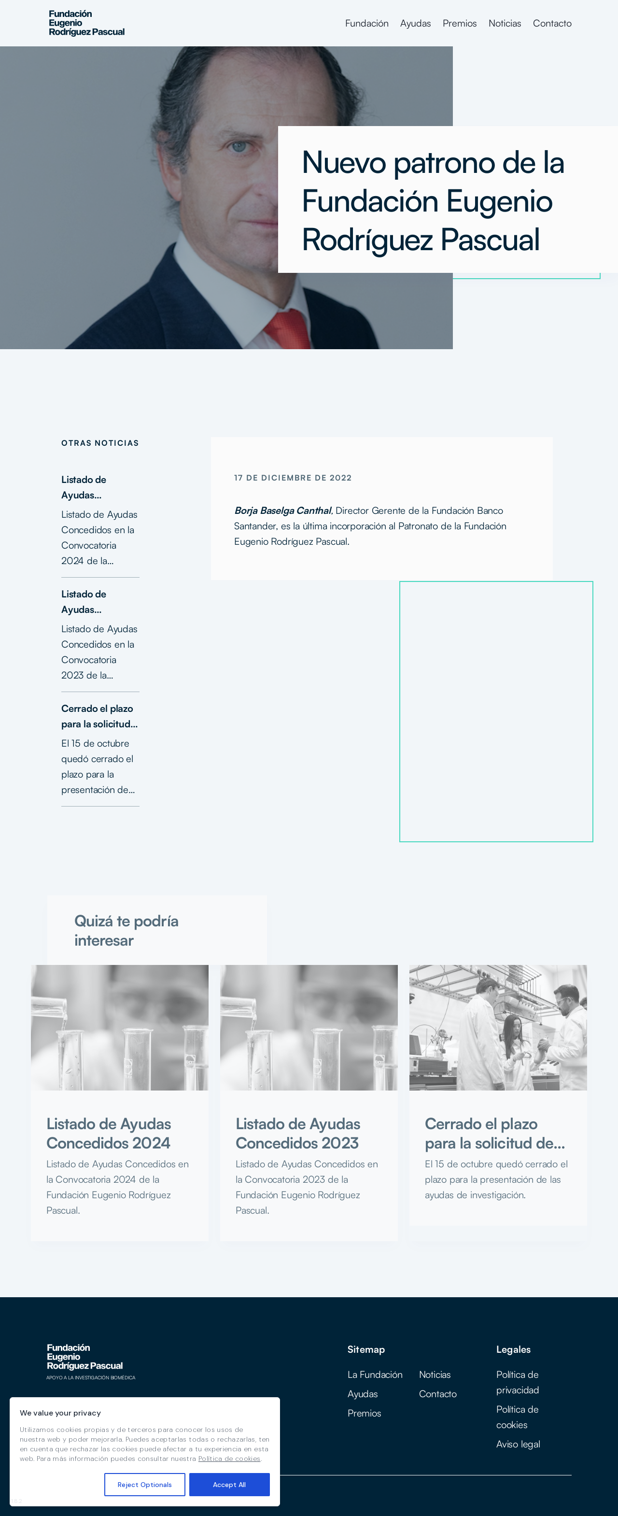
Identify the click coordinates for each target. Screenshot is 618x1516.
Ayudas (415, 23)
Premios (460, 23)
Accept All (229, 1484)
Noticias (505, 23)
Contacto (552, 23)
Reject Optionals (145, 1484)
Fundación (367, 23)
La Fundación (375, 1374)
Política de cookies (229, 1458)
